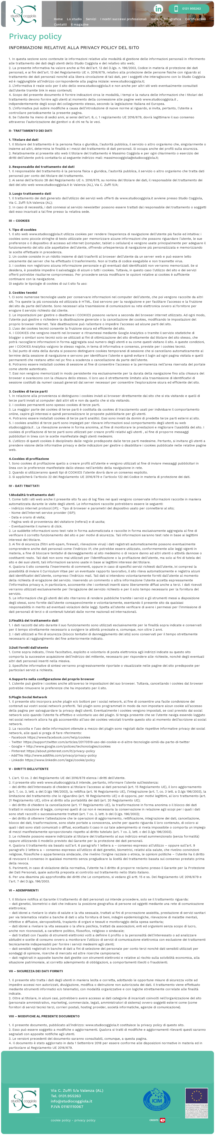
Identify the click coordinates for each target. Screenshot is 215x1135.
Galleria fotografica (166, 19)
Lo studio (74, 19)
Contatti (60, 24)
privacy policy (85, 1120)
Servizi (91, 19)
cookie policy (61, 1120)
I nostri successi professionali (123, 19)
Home (58, 19)
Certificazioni (195, 19)
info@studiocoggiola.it (71, 1101)
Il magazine (80, 24)
